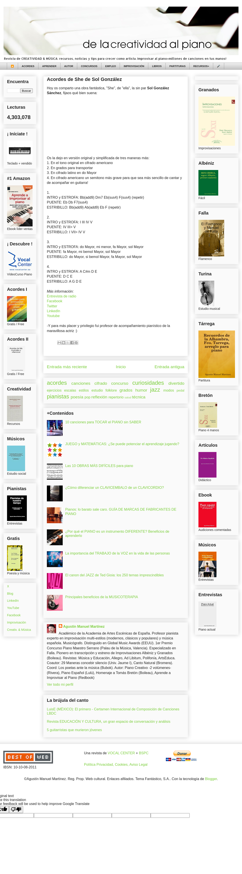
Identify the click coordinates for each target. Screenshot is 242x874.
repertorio (115, 397)
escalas (70, 390)
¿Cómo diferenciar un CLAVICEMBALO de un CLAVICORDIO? (114, 487)
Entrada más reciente (67, 366)
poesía (77, 397)
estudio (97, 390)
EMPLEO (110, 66)
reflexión (99, 397)
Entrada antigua (169, 366)
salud (128, 397)
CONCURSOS (89, 66)
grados (125, 390)
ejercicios (54, 390)
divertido (176, 383)
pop (87, 397)
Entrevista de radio (61, 296)
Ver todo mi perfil (60, 684)
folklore (111, 390)
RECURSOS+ (201, 66)
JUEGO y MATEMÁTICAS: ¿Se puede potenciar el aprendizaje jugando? (122, 444)
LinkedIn (53, 311)
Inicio (121, 366)
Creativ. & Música (19, 629)
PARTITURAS (177, 66)
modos (168, 390)
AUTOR (68, 66)
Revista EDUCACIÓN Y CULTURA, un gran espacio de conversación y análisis (108, 721)
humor (141, 390)
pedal (180, 390)
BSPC (143, 753)
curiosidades (148, 383)
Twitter (52, 306)
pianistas (58, 396)
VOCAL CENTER (121, 753)
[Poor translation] (16, 809)
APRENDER (49, 66)
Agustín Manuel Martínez (83, 626)
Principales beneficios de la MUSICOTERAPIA (101, 597)
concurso (119, 383)
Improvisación (16, 622)
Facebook (54, 301)
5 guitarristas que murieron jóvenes (74, 730)
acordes (57, 383)
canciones (80, 383)
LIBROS (156, 66)
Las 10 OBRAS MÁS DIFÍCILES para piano (99, 466)
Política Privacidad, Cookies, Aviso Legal (116, 764)
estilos (84, 390)
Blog (10, 593)
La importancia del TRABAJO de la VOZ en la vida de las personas (117, 553)
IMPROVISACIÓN (134, 66)
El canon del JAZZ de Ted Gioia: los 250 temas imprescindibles (114, 575)
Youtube (53, 316)
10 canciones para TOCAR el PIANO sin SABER (103, 422)
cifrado (100, 383)
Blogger (211, 779)
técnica (138, 397)
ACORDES (28, 66)
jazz (155, 390)
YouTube (13, 608)
